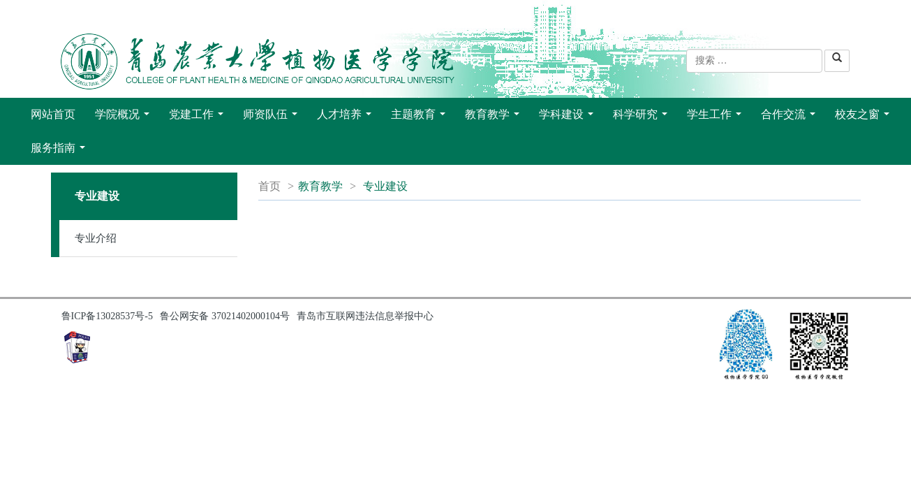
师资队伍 (273, 118)
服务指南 (61, 151)
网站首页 (53, 114)
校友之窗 (865, 118)
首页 (269, 186)
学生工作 (717, 118)
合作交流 (791, 118)
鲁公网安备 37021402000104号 (225, 316)
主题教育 (421, 118)
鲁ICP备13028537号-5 (107, 316)
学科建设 (569, 118)
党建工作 (199, 118)
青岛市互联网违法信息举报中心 (365, 316)
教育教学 (495, 118)
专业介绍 (96, 238)
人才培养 (347, 118)
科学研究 (643, 118)
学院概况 (125, 118)
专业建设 (385, 186)
